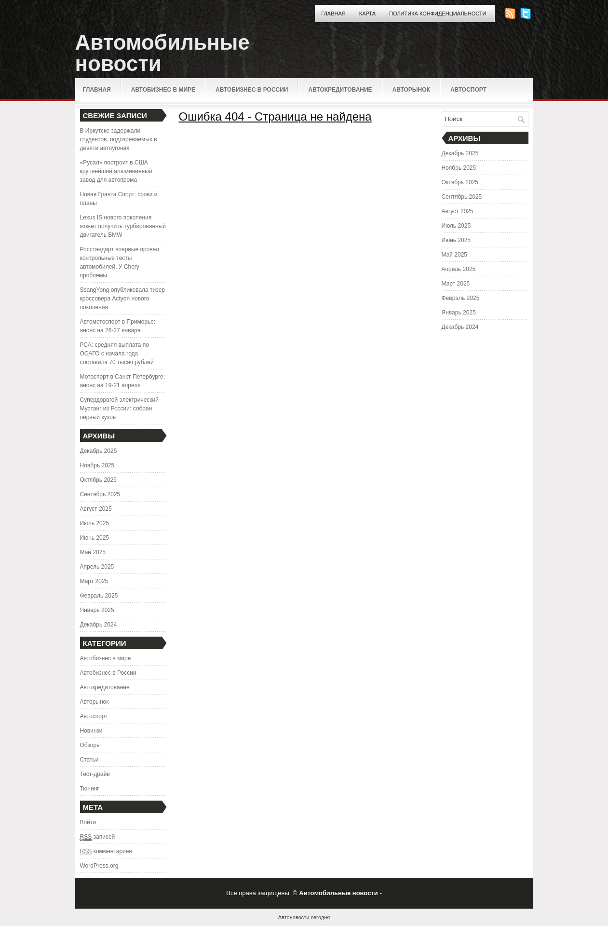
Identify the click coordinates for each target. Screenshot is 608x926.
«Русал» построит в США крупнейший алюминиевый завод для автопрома (116, 171)
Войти (88, 822)
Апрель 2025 (97, 566)
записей (97, 837)
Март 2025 (94, 581)
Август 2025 (96, 508)
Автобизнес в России (252, 89)
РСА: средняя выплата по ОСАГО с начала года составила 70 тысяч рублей (117, 353)
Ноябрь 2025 (97, 465)
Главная (333, 13)
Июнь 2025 (94, 537)
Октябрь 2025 (98, 480)
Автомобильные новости (162, 52)
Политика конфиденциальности (437, 13)
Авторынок (411, 89)
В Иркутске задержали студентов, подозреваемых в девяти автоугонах (118, 139)
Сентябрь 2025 (100, 494)
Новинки (91, 730)
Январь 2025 (97, 610)
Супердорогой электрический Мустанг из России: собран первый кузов (119, 408)
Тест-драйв (95, 774)
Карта (367, 13)
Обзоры (90, 745)
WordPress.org (99, 865)
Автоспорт (468, 89)
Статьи (89, 759)
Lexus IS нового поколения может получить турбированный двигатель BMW (123, 226)
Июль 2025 (94, 523)
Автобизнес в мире (163, 89)
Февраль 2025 (99, 595)
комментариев (106, 851)
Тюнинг (89, 788)
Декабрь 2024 (98, 624)
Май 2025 (93, 552)
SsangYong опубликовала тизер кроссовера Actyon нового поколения (122, 298)
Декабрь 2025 (98, 451)
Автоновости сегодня (304, 917)
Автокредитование (340, 89)
